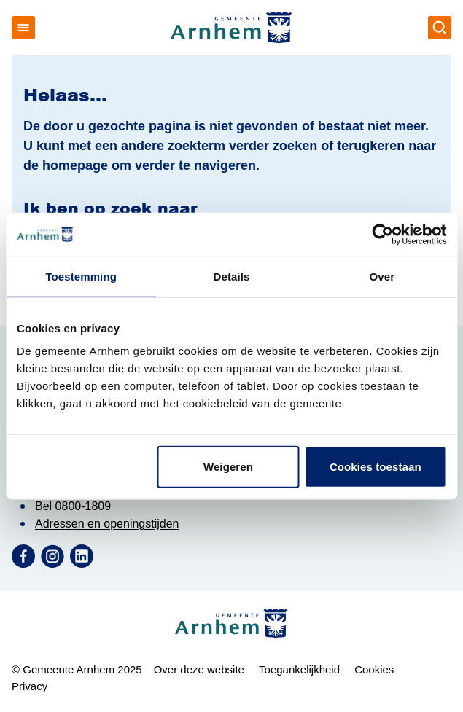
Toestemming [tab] (81, 276)
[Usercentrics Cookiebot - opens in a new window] (382, 234)
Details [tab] (232, 276)
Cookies (374, 669)
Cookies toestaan (375, 467)
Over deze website (199, 669)
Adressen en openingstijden (107, 523)
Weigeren (228, 467)
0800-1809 (83, 506)
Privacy (29, 686)
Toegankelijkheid (299, 669)
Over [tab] (382, 276)
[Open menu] (23, 27)
